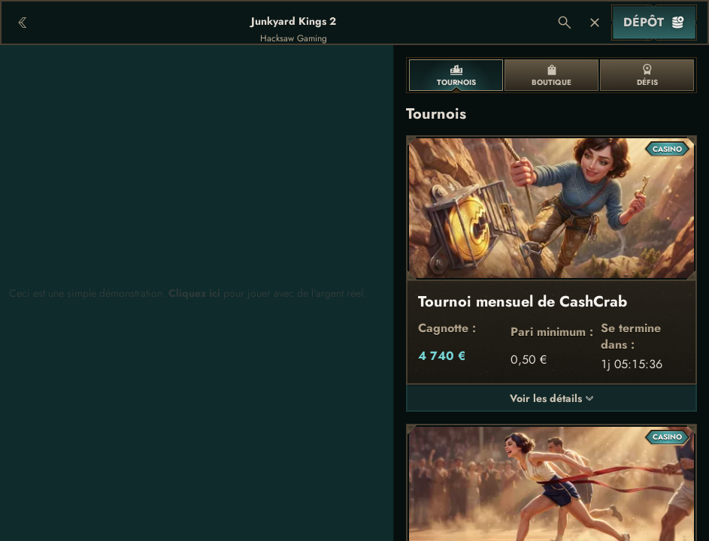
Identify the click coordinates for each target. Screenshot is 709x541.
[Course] (594, 22)
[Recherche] (564, 22)
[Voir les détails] (589, 398)
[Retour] (22, 22)
